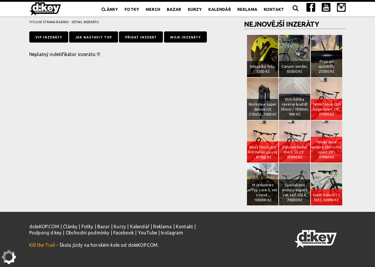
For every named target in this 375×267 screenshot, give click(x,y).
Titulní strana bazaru (49, 22)
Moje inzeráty (185, 37)
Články (109, 9)
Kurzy (195, 9)
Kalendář (219, 9)
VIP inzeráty (48, 37)
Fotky (132, 9)
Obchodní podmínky (88, 232)
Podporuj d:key (45, 232)
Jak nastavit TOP (93, 37)
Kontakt (274, 9)
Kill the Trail (42, 245)
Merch (153, 9)
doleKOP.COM (44, 226)
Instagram (172, 232)
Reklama (247, 9)
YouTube (147, 232)
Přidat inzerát (141, 37)
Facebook (123, 232)
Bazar (174, 9)
